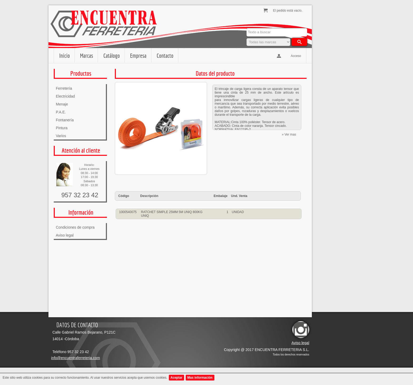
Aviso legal (64, 235)
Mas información (199, 377)
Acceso (296, 56)
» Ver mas (289, 134)
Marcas (86, 55)
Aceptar (176, 377)
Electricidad (65, 96)
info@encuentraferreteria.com (75, 358)
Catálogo (111, 55)
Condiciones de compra (75, 227)
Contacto (165, 55)
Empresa (138, 55)
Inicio (64, 55)
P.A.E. (61, 112)
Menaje (62, 104)
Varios (61, 136)
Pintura (61, 128)
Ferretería (64, 88)
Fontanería (65, 120)
